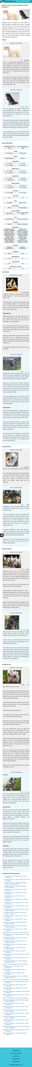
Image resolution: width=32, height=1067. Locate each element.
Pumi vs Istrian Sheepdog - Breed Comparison (17, 979)
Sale (20, 43)
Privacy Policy (16, 1050)
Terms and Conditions (16, 1053)
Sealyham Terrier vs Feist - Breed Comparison (17, 932)
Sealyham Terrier (14, 43)
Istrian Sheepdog (14, 89)
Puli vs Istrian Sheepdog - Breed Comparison (16, 964)
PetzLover (16, 1056)
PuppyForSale (16, 1058)
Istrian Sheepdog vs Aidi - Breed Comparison (16, 998)
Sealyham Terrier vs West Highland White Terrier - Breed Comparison (15, 883)
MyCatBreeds (16, 1061)
